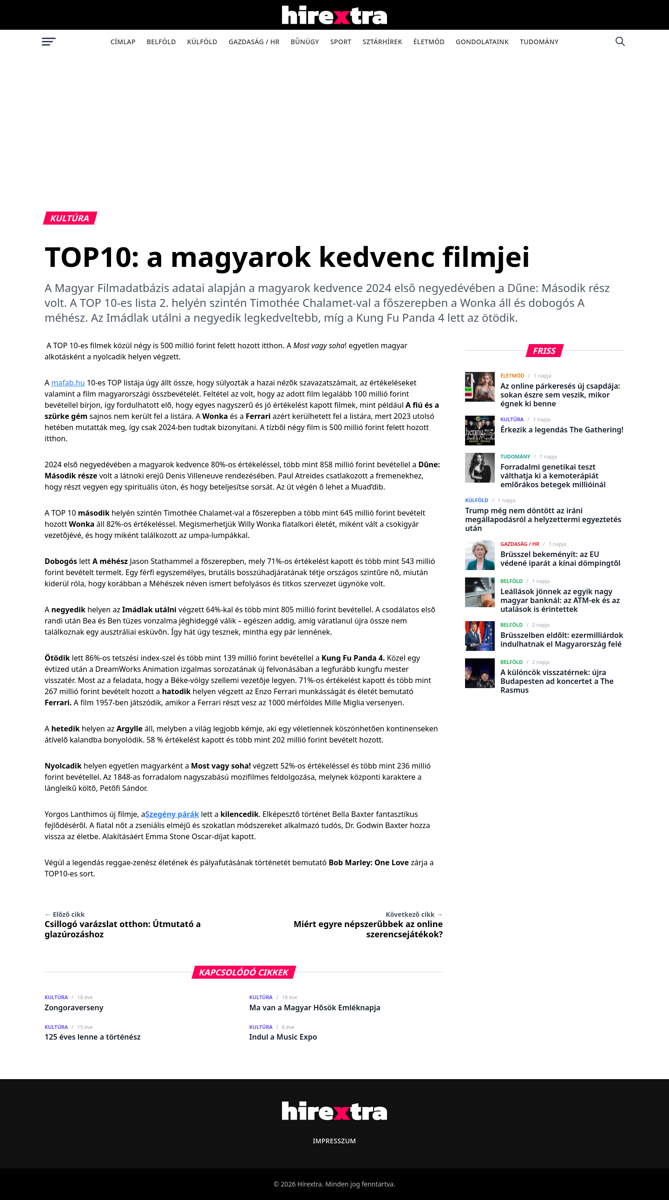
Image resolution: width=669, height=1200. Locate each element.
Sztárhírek (382, 41)
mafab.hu (68, 383)
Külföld (202, 41)
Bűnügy (305, 41)
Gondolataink (482, 41)
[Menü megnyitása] (48, 41)
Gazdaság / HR (254, 41)
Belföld (161, 41)
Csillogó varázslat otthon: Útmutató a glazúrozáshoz (123, 925)
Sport (341, 41)
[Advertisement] (334, 123)
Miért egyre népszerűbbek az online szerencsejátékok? (368, 925)
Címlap (123, 41)
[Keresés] (620, 41)
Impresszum (334, 1140)
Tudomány (539, 41)
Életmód (429, 41)
